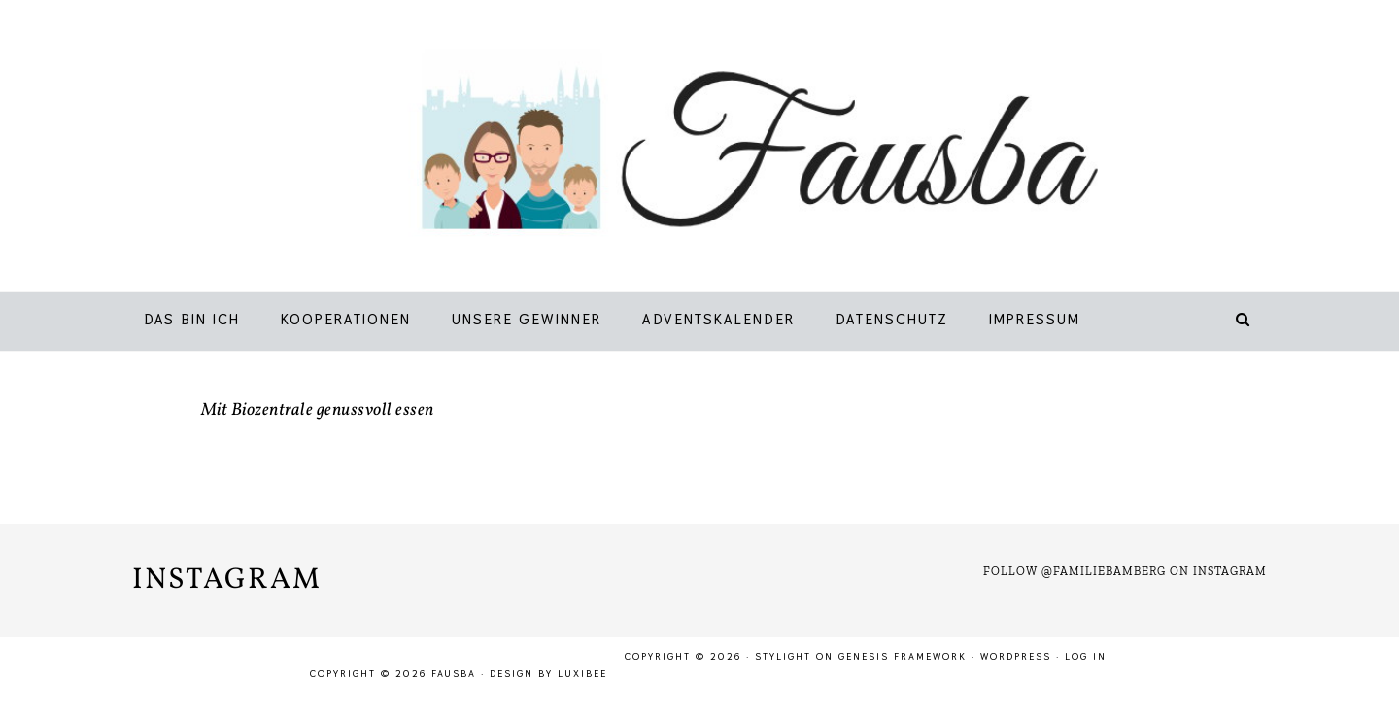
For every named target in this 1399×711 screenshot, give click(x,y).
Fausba (728, 150)
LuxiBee (582, 673)
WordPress (1015, 656)
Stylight (783, 656)
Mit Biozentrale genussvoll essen (317, 410)
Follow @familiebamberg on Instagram (1125, 571)
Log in (1086, 656)
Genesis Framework (902, 656)
